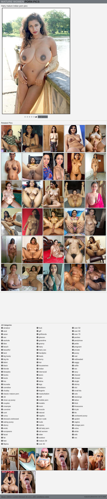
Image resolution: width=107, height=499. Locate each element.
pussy (75, 353)
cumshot (5, 409)
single (75, 381)
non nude (41, 419)
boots (4, 378)
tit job (75, 409)
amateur (5, 328)
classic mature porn (10, 394)
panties (76, 337)
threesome (77, 406)
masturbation (43, 394)
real (74, 356)
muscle (41, 409)
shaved (76, 375)
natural (40, 413)
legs (39, 384)
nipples (41, 416)
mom (40, 406)
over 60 (76, 331)
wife (75, 435)
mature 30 (42, 441)
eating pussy (7, 422)
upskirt (76, 419)
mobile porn (42, 400)
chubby (5, 391)
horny (40, 359)
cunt (4, 413)
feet (3, 441)
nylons (40, 425)
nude (40, 422)
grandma (41, 340)
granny (40, 344)
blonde (5, 369)
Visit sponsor (42, 117)
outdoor (41, 438)
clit (3, 397)
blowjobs (5, 372)
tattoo (75, 400)
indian (40, 369)
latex (40, 378)
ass (3, 337)
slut (74, 387)
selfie (75, 366)
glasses (41, 337)
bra (3, 381)
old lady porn (43, 428)
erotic (4, 428)
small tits (76, 391)
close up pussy (8, 400)
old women (42, 431)
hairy (40, 347)
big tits (5, 359)
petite (75, 344)
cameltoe (6, 387)
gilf (39, 331)
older (40, 435)
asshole (5, 340)
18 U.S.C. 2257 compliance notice (37, 497)
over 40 (41, 444)
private (76, 350)
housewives (42, 366)
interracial (42, 372)
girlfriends (42, 334)
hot (39, 362)
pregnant (76, 347)
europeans (6, 431)
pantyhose (77, 340)
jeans (40, 375)
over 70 (76, 334)
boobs (4, 375)
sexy (75, 372)
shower (76, 378)
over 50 (76, 328)
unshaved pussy (79, 416)
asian (4, 334)
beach (4, 347)
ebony (4, 425)
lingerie (41, 391)
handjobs (41, 353)
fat (3, 438)
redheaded (77, 359)
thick (75, 403)
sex (74, 369)
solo (75, 394)
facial (4, 435)
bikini (4, 362)
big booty (6, 356)
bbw (4, 344)
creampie (6, 406)
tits (74, 413)
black (4, 366)
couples (5, 403)
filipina (5, 444)
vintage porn (78, 425)
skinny (75, 384)
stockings (77, 397)
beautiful (5, 350)
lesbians (41, 387)
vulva (75, 428)
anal (4, 331)
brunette (5, 384)
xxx (74, 438)
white (75, 431)
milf (39, 397)
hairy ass (41, 350)
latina (40, 381)
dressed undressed (10, 419)
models (41, 403)
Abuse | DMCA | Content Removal (13, 497)
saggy (75, 362)
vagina (76, 422)
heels (40, 356)
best (4, 353)
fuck (39, 328)
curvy (4, 416)
